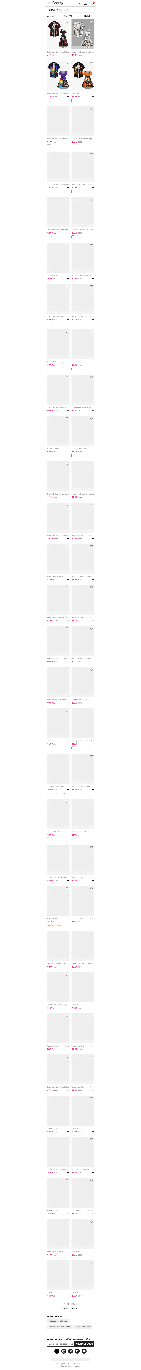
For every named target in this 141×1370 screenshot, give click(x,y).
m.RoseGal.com (59, 3)
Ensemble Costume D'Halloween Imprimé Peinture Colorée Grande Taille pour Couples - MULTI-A (83, 407)
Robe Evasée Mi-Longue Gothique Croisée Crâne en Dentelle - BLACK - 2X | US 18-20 (58, 786)
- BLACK (50, 1293)
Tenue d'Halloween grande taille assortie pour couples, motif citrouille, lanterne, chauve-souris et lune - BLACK (58, 576)
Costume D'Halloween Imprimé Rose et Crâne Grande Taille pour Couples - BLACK (58, 316)
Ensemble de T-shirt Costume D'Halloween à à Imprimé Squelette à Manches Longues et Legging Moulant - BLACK (58, 448)
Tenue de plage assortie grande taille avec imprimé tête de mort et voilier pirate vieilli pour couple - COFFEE (83, 184)
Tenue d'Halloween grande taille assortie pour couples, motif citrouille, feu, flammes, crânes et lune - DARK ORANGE (83, 576)
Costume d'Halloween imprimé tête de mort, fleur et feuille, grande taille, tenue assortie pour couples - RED (83, 139)
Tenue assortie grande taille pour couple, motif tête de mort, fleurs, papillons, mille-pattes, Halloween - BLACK (58, 52)
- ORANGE (75, 93)
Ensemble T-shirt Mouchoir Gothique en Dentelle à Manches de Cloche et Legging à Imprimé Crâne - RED (83, 362)
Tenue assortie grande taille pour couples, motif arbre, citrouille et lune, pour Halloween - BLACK (58, 1087)
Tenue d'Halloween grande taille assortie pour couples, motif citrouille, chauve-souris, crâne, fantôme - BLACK (58, 1251)
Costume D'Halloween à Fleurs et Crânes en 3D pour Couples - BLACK (58, 832)
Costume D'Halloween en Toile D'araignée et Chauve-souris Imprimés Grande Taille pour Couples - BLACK (83, 230)
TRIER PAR (68, 16)
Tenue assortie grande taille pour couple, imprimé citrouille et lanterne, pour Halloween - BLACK (83, 316)
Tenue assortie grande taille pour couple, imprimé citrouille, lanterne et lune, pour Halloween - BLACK (83, 535)
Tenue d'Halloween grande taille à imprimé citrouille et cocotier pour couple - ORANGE (58, 617)
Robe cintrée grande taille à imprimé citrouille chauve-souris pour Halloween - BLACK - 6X (58, 1046)
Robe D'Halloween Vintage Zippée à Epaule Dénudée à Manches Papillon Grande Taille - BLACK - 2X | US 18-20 (58, 1005)
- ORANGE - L (52, 918)
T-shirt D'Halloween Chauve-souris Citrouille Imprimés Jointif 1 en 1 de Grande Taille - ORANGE (83, 964)
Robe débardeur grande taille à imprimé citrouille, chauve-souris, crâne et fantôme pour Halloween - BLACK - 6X (83, 1210)
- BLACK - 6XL (77, 1005)
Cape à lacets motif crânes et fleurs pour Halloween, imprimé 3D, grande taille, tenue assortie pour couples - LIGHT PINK (58, 877)
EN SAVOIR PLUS (70, 1309)
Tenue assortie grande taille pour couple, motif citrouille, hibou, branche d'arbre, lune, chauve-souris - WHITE (83, 617)
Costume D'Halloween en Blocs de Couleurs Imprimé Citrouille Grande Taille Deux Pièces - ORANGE (83, 275)
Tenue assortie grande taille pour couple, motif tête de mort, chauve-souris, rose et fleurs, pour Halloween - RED (83, 1087)
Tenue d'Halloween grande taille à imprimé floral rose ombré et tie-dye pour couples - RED (83, 659)
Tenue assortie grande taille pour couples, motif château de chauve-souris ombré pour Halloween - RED (83, 877)
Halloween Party (83, 1327)
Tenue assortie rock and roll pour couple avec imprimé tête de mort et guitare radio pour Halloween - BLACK (83, 786)
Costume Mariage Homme (60, 1327)
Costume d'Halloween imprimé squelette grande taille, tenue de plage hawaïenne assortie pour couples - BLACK (58, 184)
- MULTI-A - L (52, 275)
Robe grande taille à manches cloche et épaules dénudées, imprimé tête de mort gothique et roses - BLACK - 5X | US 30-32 (83, 741)
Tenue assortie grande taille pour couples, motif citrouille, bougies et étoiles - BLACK (58, 535)
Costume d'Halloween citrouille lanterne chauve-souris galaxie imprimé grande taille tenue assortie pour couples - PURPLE (58, 407)
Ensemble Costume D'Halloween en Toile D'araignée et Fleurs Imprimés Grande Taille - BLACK (58, 964)
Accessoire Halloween (58, 1321)
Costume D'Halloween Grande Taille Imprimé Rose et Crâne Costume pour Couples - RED (58, 230)
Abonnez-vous (84, 1344)
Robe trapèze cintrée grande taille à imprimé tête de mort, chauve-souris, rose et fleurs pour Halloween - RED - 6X (58, 1169)
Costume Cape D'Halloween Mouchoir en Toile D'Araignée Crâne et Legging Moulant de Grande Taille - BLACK (83, 832)
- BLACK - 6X (52, 1128)
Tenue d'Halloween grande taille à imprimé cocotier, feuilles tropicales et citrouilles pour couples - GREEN (58, 494)
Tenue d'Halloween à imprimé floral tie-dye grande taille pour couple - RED (83, 494)
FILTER (87, 16)
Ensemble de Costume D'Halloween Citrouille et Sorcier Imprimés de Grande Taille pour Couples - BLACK (83, 700)
